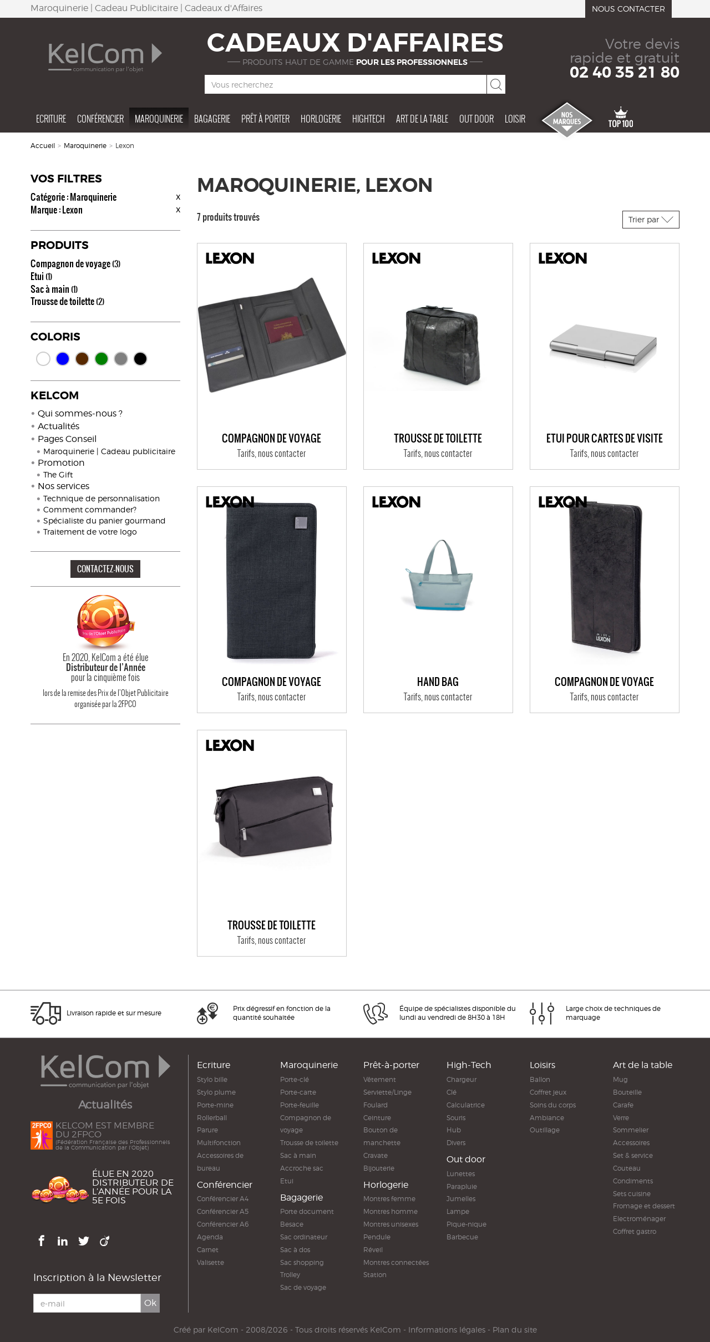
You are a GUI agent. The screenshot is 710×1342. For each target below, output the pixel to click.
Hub (454, 1130)
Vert (101, 359)
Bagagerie (212, 119)
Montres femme (389, 1198)
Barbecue (462, 1237)
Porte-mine (215, 1105)
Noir (140, 359)
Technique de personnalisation (101, 498)
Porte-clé (294, 1079)
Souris (456, 1118)
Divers (456, 1142)
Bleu (62, 359)
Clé (452, 1092)
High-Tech (469, 1065)
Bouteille (627, 1092)
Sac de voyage (303, 1287)
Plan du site (515, 1329)
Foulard (375, 1105)
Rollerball (212, 1118)
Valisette (210, 1262)
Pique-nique (466, 1224)
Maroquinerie (159, 119)
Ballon (540, 1079)
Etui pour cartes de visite (604, 438)
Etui (41, 276)
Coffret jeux (548, 1092)
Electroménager (639, 1218)
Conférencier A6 (222, 1224)
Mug (620, 1079)
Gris (121, 359)
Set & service (633, 1155)
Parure (207, 1130)
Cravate (375, 1155)
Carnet (208, 1250)
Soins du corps (553, 1105)
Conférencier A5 (222, 1211)
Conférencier (100, 119)
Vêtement (379, 1079)
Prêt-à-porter (391, 1065)
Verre (621, 1118)
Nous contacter (628, 8)
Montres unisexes (390, 1224)
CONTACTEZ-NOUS (105, 569)
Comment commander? (89, 509)
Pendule (376, 1237)
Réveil (373, 1250)
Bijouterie (378, 1168)
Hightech (368, 119)
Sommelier (630, 1130)
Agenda (210, 1237)
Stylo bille (212, 1079)
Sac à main (54, 289)
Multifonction (219, 1142)
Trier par (650, 219)
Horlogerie (321, 119)
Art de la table (422, 119)
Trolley (290, 1274)
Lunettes (461, 1174)
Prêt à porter (265, 119)
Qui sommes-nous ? (80, 413)
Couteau (627, 1168)
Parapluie (462, 1186)
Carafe (623, 1105)
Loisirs (542, 1065)
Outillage (545, 1130)
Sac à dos (295, 1250)
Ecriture (51, 119)
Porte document (307, 1211)
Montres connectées (396, 1262)
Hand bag (438, 682)
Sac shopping (302, 1262)
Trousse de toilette (67, 301)
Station (375, 1274)
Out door (476, 119)
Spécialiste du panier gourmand (104, 520)
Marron (82, 359)
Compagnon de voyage (75, 263)
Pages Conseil (67, 439)
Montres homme (390, 1211)
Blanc (43, 359)
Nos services (63, 486)
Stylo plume (216, 1092)
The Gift (58, 474)
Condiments (633, 1181)
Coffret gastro (634, 1231)
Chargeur (461, 1079)
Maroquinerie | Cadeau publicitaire (109, 451)
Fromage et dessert (644, 1206)
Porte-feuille (299, 1105)
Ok (150, 1303)
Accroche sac (301, 1168)
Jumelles (461, 1198)
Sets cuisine (632, 1194)
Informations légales (446, 1329)
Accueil (43, 145)
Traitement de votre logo (90, 531)
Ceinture (377, 1118)
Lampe (458, 1211)
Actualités (58, 426)
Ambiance (547, 1118)
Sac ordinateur (303, 1237)
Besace (291, 1224)
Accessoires (631, 1142)
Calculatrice (466, 1105)
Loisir (515, 119)
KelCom (223, 1329)
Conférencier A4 (222, 1198)
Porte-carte (298, 1092)
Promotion (61, 463)
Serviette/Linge (387, 1092)
